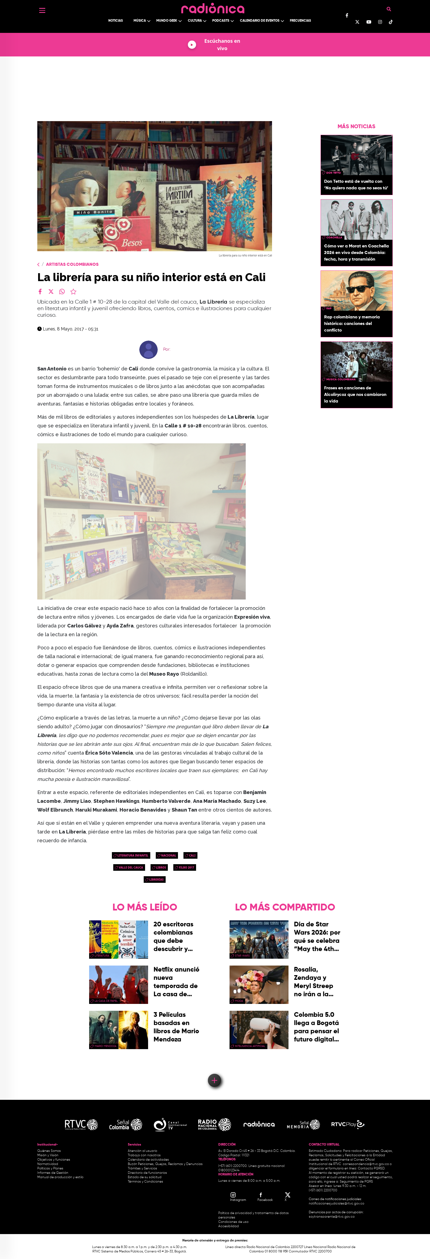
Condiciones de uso (233, 1222)
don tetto (333, 173)
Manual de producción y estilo (60, 1177)
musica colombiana (341, 379)
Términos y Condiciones (145, 1181)
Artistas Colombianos (72, 264)
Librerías (156, 879)
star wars (242, 955)
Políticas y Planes (50, 1168)
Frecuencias (300, 20)
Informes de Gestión (52, 1173)
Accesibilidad (229, 1226)
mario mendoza (105, 1046)
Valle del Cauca (131, 867)
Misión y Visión (47, 1155)
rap (329, 308)
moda (239, 1001)
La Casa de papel (106, 1001)
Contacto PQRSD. (371, 1168)
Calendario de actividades (148, 1159)
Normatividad (47, 1164)
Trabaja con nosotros (144, 1155)
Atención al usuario (142, 1151)
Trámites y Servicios (142, 1168)
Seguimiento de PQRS (356, 1181)
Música (140, 20)
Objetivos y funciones (53, 1159)
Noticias (115, 20)
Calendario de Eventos (259, 20)
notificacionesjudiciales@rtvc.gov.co (336, 1203)
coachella (334, 237)
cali (192, 855)
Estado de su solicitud (145, 1177)
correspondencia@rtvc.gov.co (366, 1164)
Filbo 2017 (186, 867)
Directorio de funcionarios (147, 1173)
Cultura (195, 20)
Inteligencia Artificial (250, 1046)
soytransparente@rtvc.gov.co (332, 1216)
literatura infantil (132, 855)
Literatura (102, 955)
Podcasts (220, 20)
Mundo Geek (166, 20)
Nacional (168, 855)
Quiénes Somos (49, 1151)
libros (161, 867)
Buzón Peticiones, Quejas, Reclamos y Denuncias (165, 1164)
